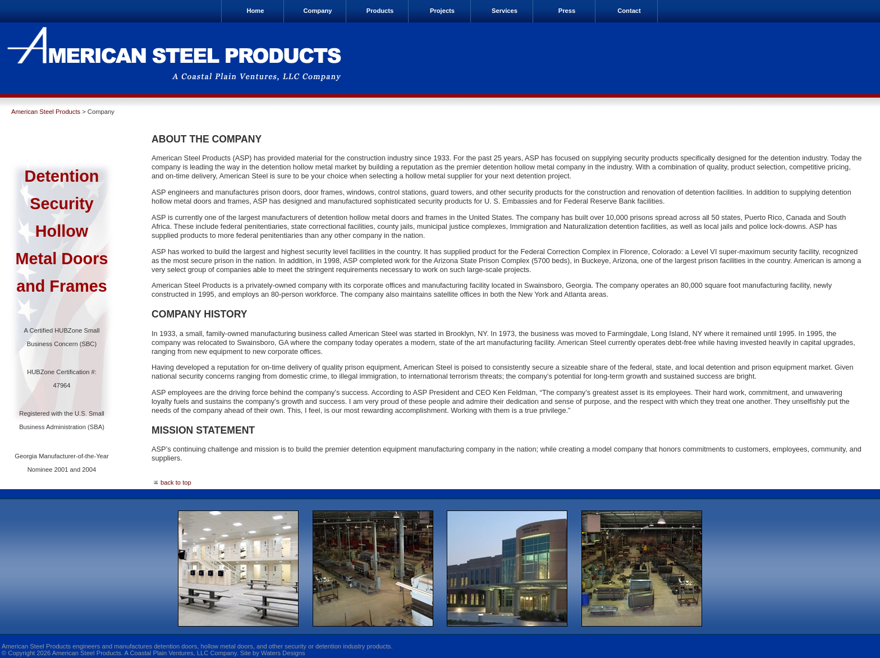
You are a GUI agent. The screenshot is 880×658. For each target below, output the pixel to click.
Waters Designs (283, 653)
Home (255, 10)
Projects (442, 10)
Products (380, 10)
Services (504, 10)
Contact (629, 10)
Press (566, 10)
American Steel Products (45, 111)
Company (318, 10)
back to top (171, 482)
